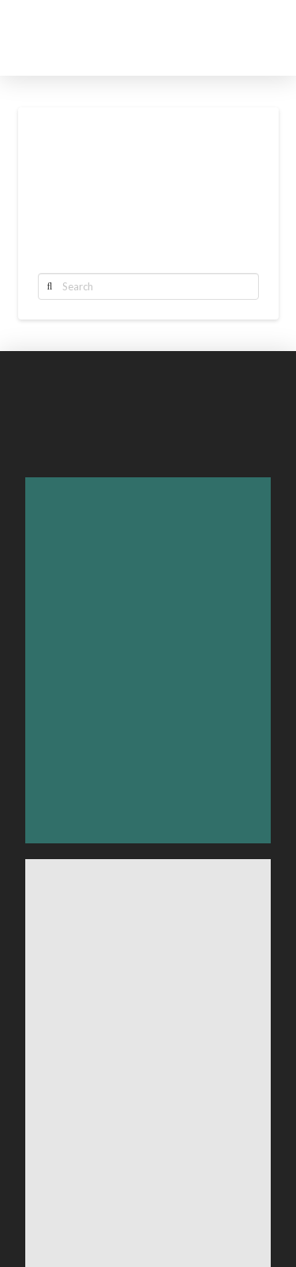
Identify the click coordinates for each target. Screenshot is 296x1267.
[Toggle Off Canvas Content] (253, 38)
